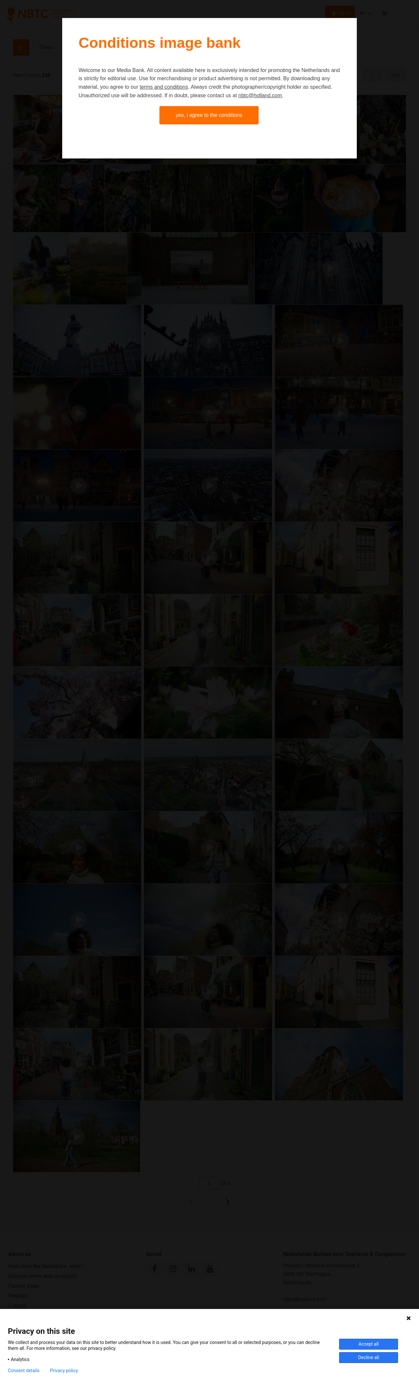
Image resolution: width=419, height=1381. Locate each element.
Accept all (368, 1344)
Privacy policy (64, 1370)
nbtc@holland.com (260, 95)
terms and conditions (164, 87)
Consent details (24, 1370)
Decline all (368, 1357)
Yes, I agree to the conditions (209, 115)
